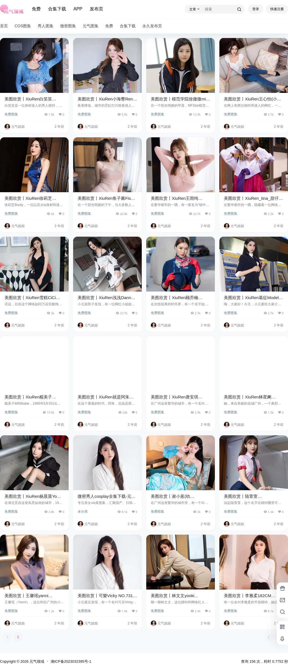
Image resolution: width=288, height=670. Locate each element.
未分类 (83, 512)
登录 (255, 9)
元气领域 (36, 661)
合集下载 (57, 8)
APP (77, 8)
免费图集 (11, 114)
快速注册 (277, 9)
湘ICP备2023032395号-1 (71, 661)
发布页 (96, 8)
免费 (36, 8)
